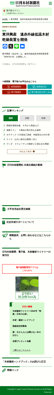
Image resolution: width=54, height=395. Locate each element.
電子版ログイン (28, 12)
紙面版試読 (41, 86)
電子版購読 (16, 92)
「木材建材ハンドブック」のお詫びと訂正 (24, 361)
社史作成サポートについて (20, 222)
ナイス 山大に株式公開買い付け (21, 139)
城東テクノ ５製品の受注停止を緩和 (23, 130)
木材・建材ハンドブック (24, 320)
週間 (11, 118)
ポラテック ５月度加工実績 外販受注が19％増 (28, 135)
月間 (27, 118)
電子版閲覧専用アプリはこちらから (27, 269)
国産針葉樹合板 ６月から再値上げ (22, 125)
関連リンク (13, 370)
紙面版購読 (16, 86)
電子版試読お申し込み (41, 92)
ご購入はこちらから (22, 350)
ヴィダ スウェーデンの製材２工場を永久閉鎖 (27, 144)
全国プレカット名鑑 (22, 341)
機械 (4, 31)
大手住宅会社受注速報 (18, 209)
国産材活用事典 (20, 326)
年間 (43, 118)
